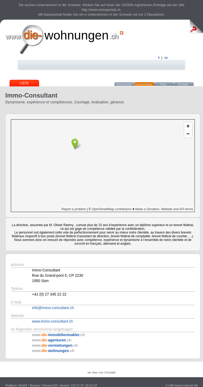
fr (159, 58)
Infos (163, 84)
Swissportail (124, 84)
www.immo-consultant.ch (52, 321)
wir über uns (95, 372)
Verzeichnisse (144, 84)
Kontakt (183, 84)
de (166, 58)
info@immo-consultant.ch (53, 308)
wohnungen (76, 35)
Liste (24, 83)
